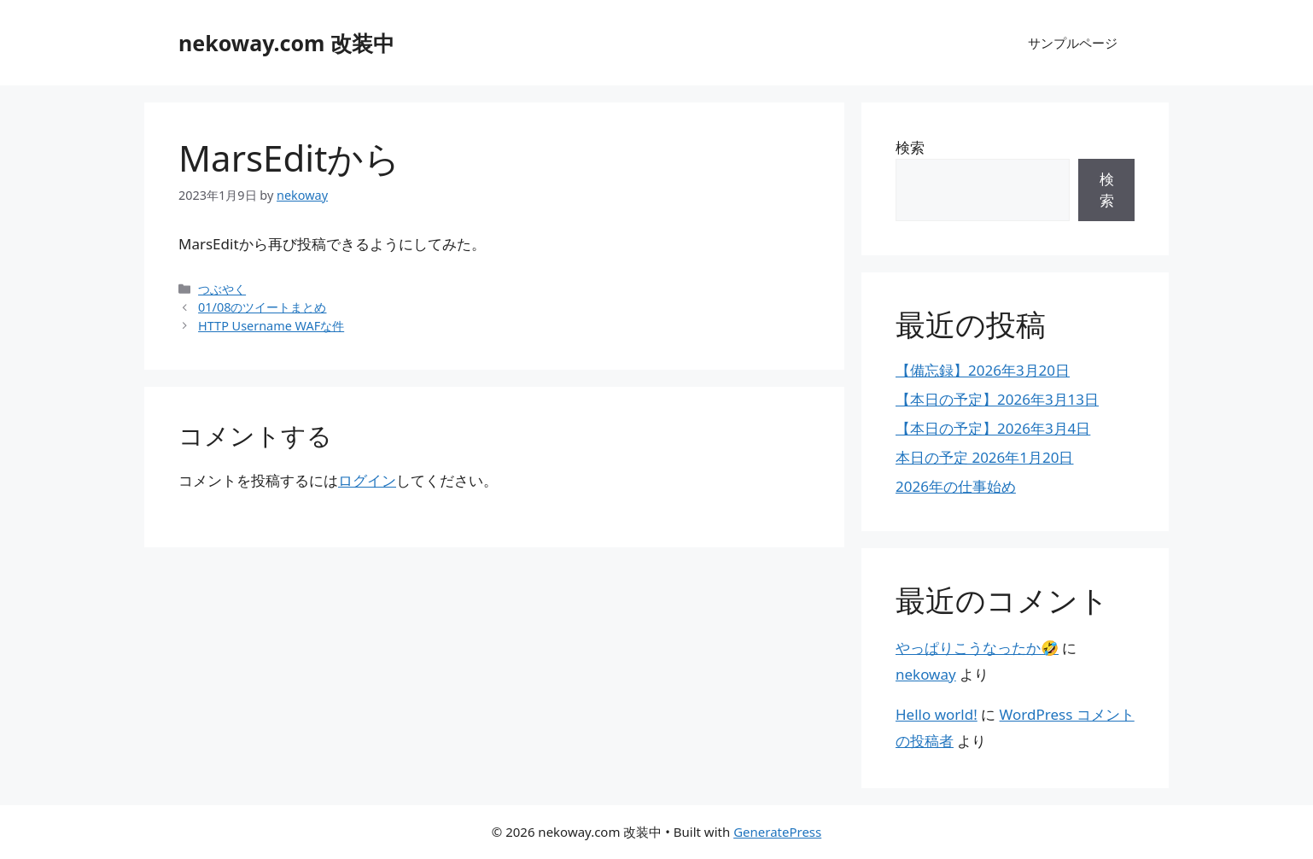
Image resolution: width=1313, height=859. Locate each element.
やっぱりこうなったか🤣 (977, 647)
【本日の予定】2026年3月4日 (993, 428)
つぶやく (222, 289)
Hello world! (936, 714)
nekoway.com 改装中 (286, 42)
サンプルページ (1073, 42)
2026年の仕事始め (956, 486)
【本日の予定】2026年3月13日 (997, 399)
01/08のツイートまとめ (262, 307)
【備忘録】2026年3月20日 (983, 370)
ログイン (367, 480)
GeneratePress (777, 831)
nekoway (926, 674)
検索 (910, 147)
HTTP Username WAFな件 (271, 326)
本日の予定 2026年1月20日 (985, 457)
